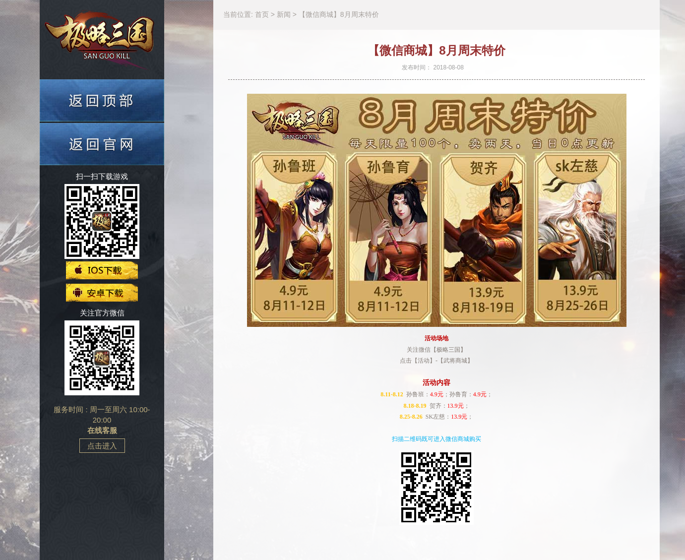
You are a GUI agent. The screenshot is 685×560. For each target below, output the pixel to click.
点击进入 (102, 445)
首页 (263, 14)
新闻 (285, 14)
